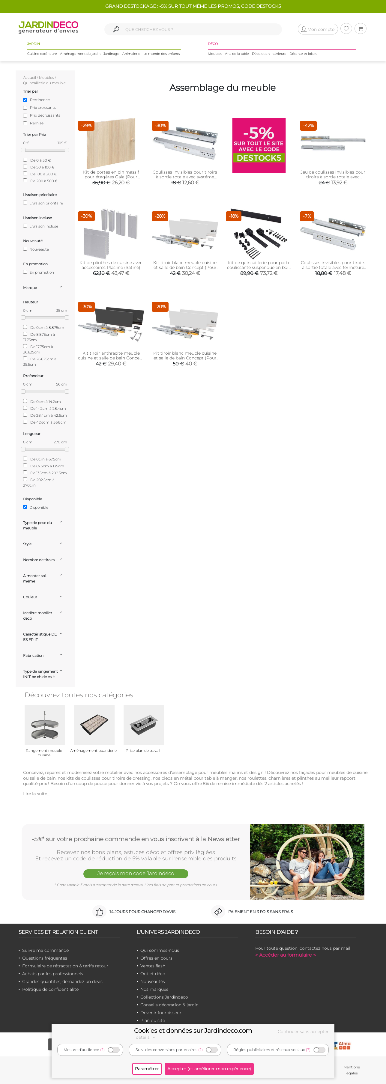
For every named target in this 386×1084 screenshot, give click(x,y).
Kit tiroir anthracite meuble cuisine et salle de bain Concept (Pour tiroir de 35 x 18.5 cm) (111, 357)
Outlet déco (152, 973)
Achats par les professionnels (52, 973)
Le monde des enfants (161, 54)
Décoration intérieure (269, 54)
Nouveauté (36, 249)
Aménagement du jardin (80, 54)
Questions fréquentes (44, 958)
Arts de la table (237, 54)
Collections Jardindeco (164, 997)
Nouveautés (152, 981)
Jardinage (111, 54)
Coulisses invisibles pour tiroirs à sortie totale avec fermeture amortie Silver (333, 267)
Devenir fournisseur (160, 1012)
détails (146, 1037)
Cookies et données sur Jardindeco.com (193, 1030)
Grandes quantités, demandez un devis (62, 981)
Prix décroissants (45, 115)
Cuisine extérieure (42, 54)
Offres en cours (156, 958)
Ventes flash (152, 966)
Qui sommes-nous (159, 950)
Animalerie (131, 54)
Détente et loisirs (303, 54)
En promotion (38, 272)
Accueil (29, 77)
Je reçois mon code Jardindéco (135, 873)
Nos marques (154, 989)
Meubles (215, 54)
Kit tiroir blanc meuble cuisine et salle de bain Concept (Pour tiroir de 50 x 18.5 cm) (185, 357)
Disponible (35, 507)
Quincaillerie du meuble (44, 83)
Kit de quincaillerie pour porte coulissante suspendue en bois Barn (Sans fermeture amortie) (258, 267)
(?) (102, 1049)
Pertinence (40, 99)
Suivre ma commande (45, 950)
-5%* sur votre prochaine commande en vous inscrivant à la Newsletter (136, 839)
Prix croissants (43, 107)
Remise (36, 123)
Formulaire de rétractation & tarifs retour (65, 966)
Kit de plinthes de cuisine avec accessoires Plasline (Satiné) (110, 265)
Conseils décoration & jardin (169, 1005)
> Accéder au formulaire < (285, 955)
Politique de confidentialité (50, 989)
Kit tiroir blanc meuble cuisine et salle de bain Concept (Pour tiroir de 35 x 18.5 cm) (185, 267)
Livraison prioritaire (43, 203)
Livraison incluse (40, 226)
